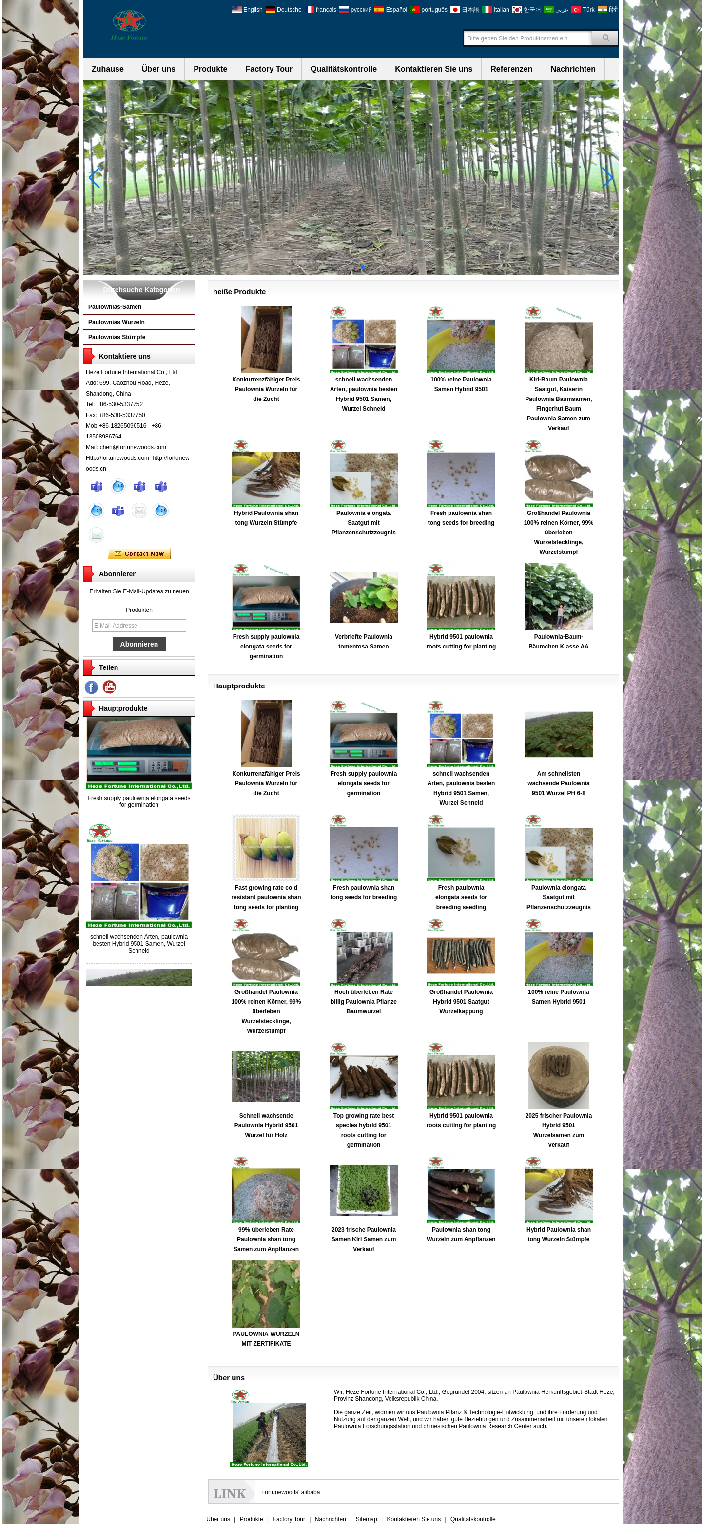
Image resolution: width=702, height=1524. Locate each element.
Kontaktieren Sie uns (433, 69)
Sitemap (366, 1519)
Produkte (210, 69)
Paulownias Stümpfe (116, 337)
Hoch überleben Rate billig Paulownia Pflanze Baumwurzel (364, 1002)
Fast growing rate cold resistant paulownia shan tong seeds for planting (266, 897)
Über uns (159, 69)
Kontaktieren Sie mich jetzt (139, 554)
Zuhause (108, 69)
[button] (339, 267)
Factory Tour (268, 69)
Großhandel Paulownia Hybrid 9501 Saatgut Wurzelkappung (461, 1002)
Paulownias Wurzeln (116, 322)
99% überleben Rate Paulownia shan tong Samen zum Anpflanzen (266, 1239)
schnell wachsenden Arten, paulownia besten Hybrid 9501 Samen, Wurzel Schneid (139, 946)
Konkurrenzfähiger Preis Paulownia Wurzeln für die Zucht (266, 389)
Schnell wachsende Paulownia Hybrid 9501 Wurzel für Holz (266, 1125)
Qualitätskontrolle (344, 69)
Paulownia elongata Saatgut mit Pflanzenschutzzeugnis (364, 523)
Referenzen (511, 69)
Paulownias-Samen (114, 307)
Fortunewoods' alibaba (290, 1492)
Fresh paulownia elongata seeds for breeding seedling (461, 897)
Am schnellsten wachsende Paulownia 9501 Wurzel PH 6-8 (558, 783)
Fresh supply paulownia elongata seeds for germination (139, 804)
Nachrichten (573, 69)
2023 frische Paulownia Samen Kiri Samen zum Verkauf (364, 1239)
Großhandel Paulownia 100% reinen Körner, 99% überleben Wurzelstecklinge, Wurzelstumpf (559, 532)
